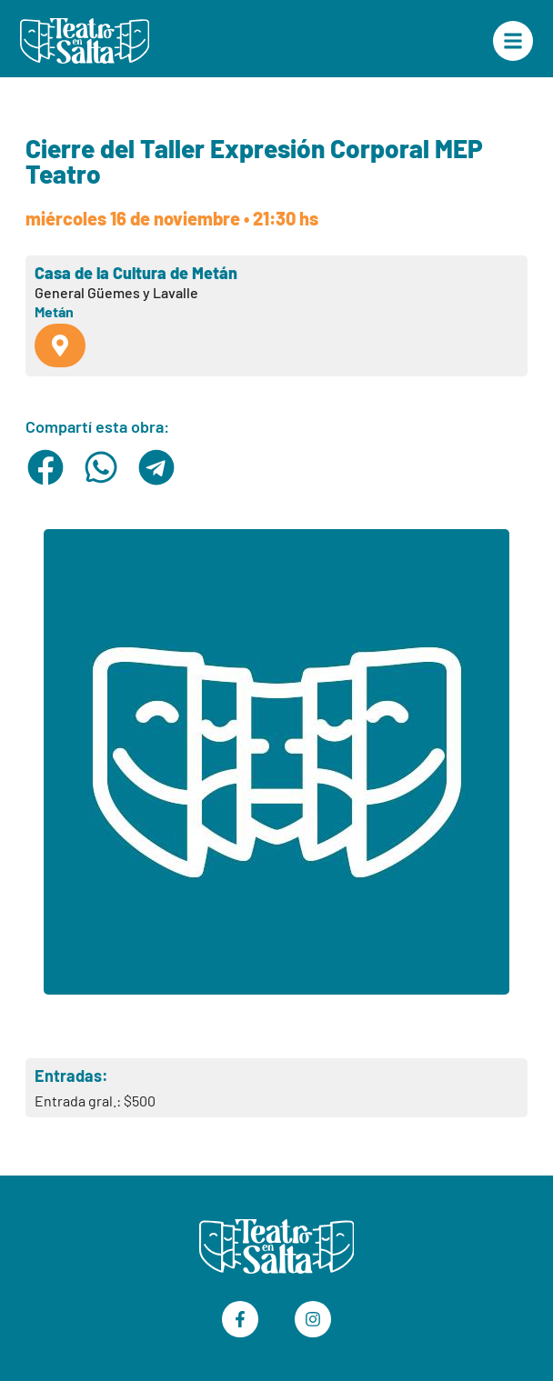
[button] (45, 467)
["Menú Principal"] (513, 41)
